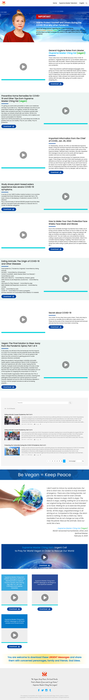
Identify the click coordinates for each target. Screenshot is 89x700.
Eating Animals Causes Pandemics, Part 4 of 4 (18, 430)
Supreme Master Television (68, 3)
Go (83, 461)
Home (55, 3)
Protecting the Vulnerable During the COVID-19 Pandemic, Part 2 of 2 (25, 445)
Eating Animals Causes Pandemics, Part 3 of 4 (18, 414)
